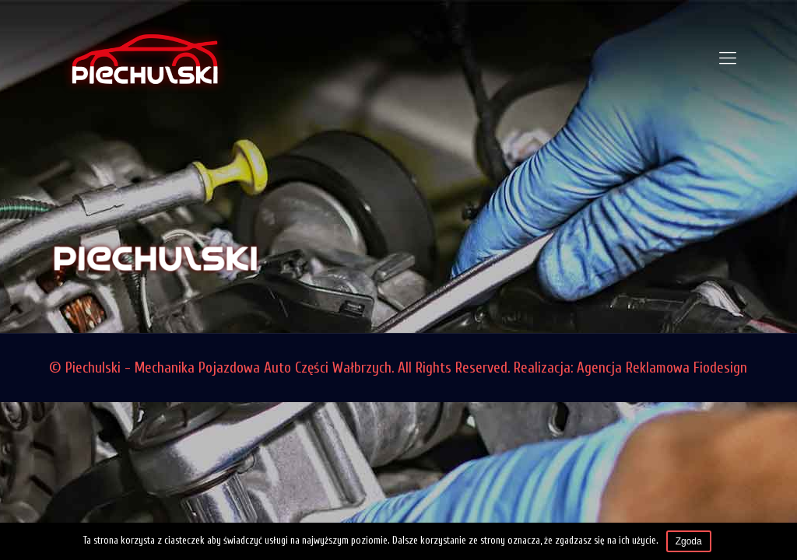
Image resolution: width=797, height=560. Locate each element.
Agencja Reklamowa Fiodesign (662, 367)
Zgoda (689, 541)
